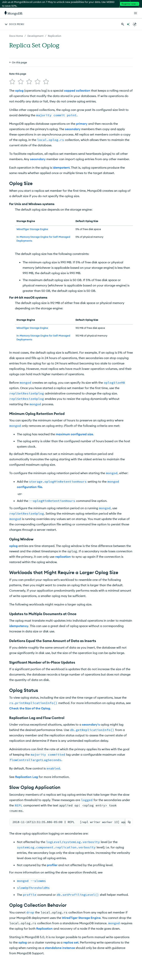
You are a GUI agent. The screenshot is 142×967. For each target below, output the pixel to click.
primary (81, 89)
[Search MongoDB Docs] (122, 24)
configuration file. (30, 453)
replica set (70, 907)
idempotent (61, 133)
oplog (19, 56)
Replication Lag (26, 742)
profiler (52, 830)
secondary (72, 95)
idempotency (18, 592)
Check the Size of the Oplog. (30, 674)
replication (63, 522)
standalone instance (60, 913)
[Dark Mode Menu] (134, 24)
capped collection (77, 56)
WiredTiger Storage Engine (32, 194)
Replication (44, 893)
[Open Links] (135, 13)
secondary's (91, 690)
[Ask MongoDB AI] (128, 24)
